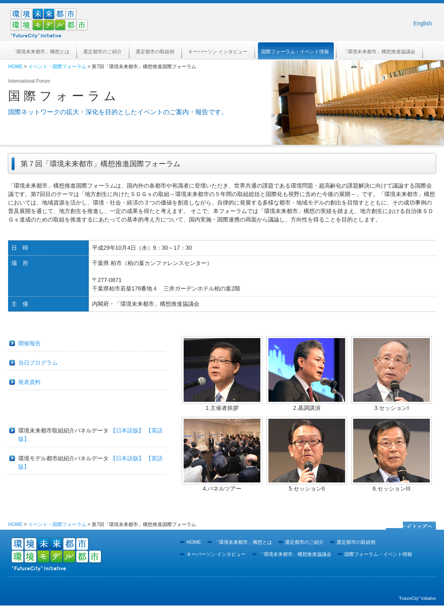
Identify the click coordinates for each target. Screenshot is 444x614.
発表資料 (29, 382)
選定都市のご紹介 (102, 51)
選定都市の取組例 (155, 51)
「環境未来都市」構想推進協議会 (379, 51)
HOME (15, 66)
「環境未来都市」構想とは (40, 51)
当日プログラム (38, 362)
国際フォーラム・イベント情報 (295, 51)
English (422, 23)
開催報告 (29, 343)
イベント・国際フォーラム (57, 66)
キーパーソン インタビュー (217, 51)
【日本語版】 (127, 430)
